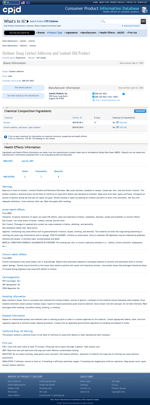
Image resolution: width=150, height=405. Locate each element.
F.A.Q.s (115, 385)
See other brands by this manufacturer (23, 96)
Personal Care (45, 388)
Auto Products (14, 381)
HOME (95, 2)
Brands (41, 32)
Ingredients (72, 32)
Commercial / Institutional (51, 395)
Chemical (9, 118)
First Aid (132, 32)
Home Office (13, 395)
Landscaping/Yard (47, 381)
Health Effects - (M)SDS (112, 32)
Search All (84, 392)
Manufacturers (88, 32)
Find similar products (23, 88)
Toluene (7, 122)
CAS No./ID (77, 118)
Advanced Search (132, 26)
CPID (11, 10)
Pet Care (43, 392)
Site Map (116, 381)
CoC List (121, 122)
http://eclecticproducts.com (108, 100)
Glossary (84, 385)
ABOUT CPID (104, 2)
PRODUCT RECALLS (117, 2)
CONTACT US (131, 2)
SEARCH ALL (142, 2)
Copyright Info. (119, 392)
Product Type (55, 32)
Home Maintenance (17, 385)
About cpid (85, 381)
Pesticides (12, 392)
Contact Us (85, 388)
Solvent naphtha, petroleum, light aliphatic (22, 127)
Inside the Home (47, 385)
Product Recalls (119, 388)
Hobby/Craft (13, 388)
